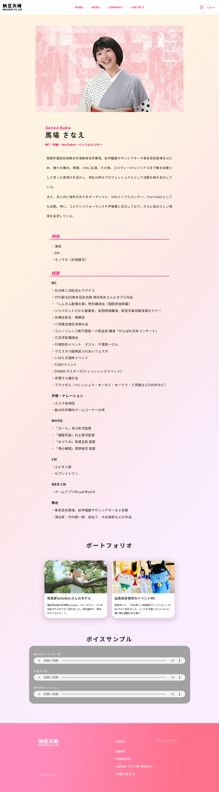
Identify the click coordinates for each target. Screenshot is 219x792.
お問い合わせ (125, 774)
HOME (120, 741)
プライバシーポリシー (167, 742)
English (210, 7)
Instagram (199, 7)
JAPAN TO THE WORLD (134, 766)
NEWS (120, 751)
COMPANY (124, 759)
